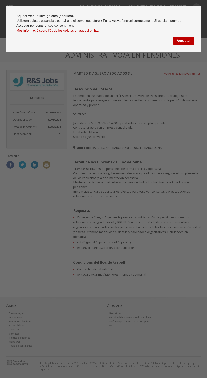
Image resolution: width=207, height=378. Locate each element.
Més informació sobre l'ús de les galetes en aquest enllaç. (57, 30)
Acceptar (183, 40)
